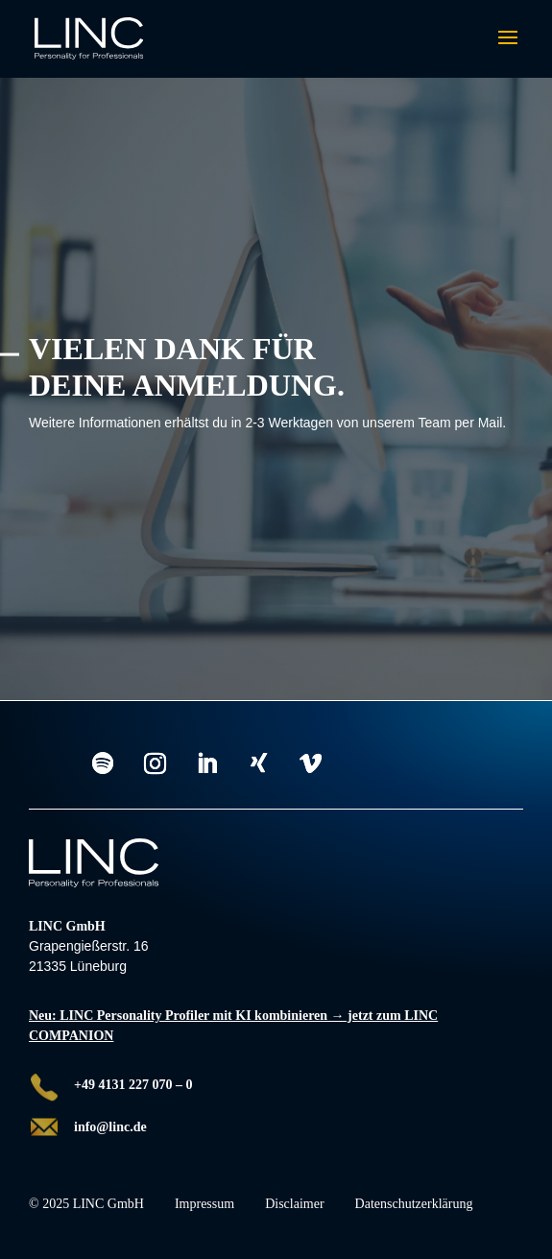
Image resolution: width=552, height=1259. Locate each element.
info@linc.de (110, 1127)
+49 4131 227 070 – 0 (133, 1084)
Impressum (204, 1204)
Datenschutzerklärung (414, 1204)
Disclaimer (294, 1204)
